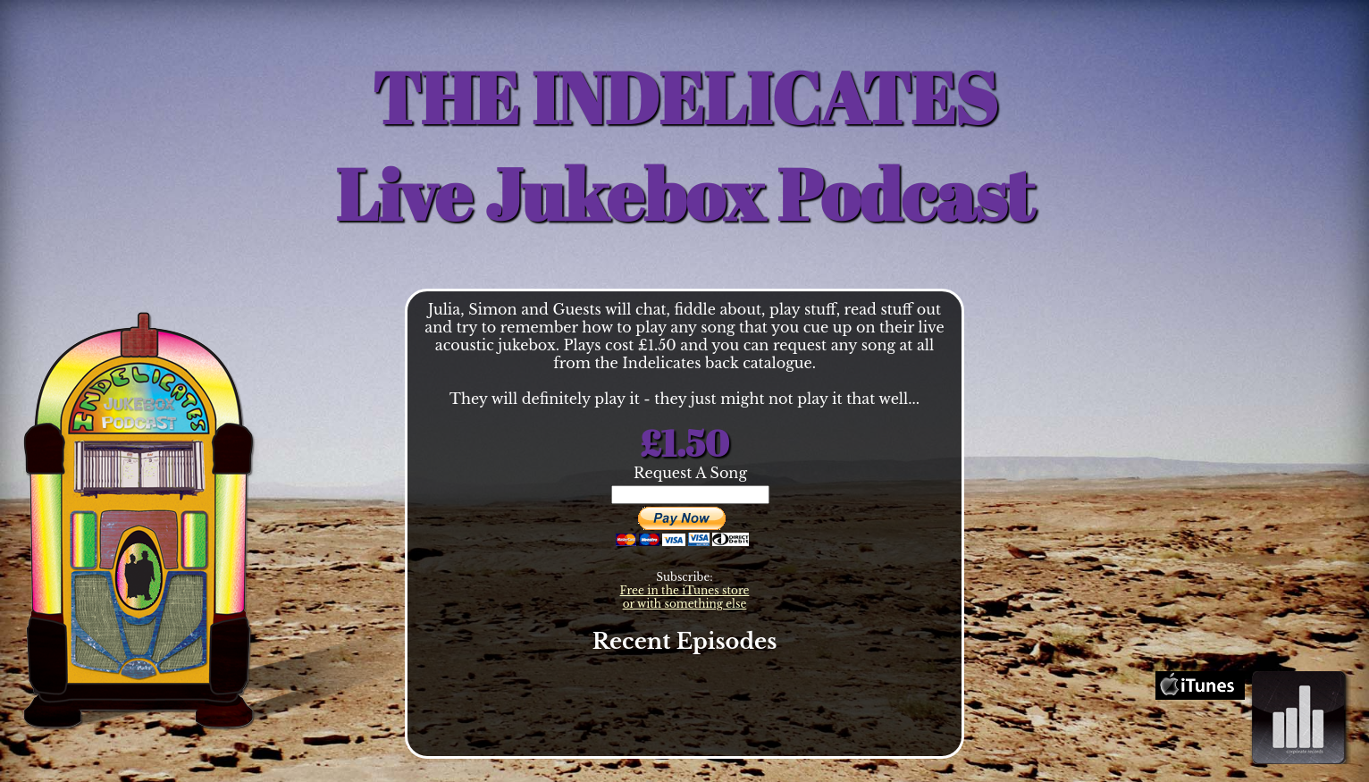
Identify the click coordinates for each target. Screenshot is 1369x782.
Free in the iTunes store (685, 590)
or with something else (685, 603)
